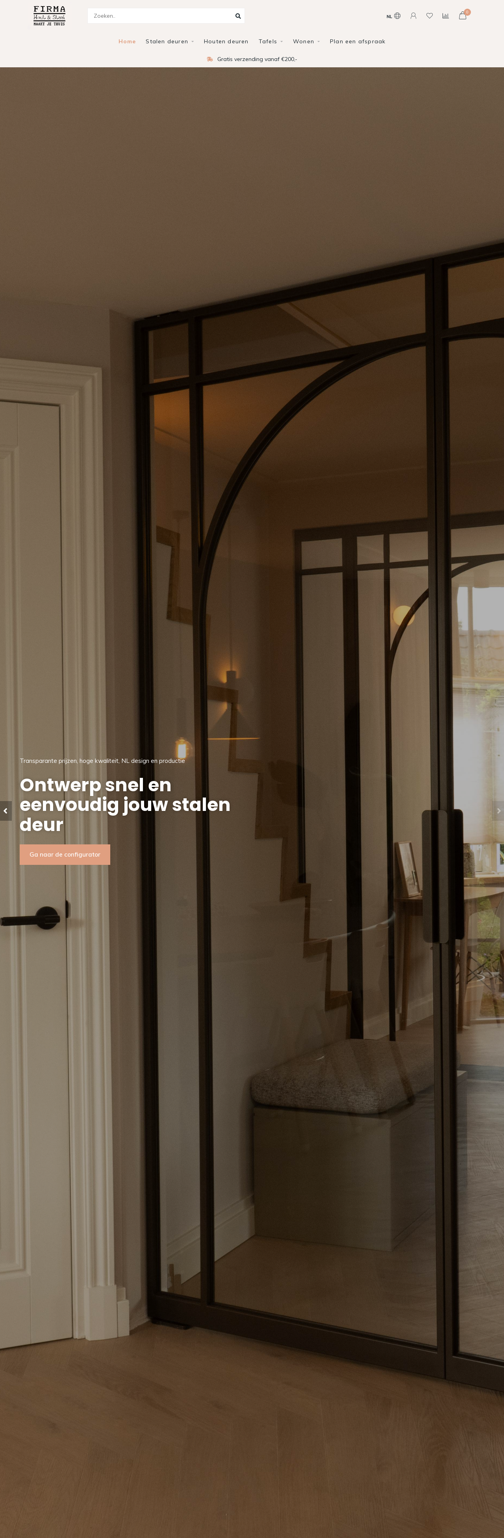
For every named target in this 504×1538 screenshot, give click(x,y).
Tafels (268, 41)
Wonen (303, 41)
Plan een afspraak (357, 41)
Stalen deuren (167, 41)
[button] (6, 811)
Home (127, 41)
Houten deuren (226, 41)
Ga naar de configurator (65, 854)
